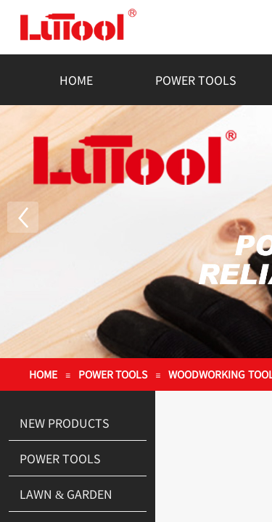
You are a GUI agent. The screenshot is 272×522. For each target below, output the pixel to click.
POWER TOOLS (195, 79)
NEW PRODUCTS (65, 422)
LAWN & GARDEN (66, 493)
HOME (76, 79)
